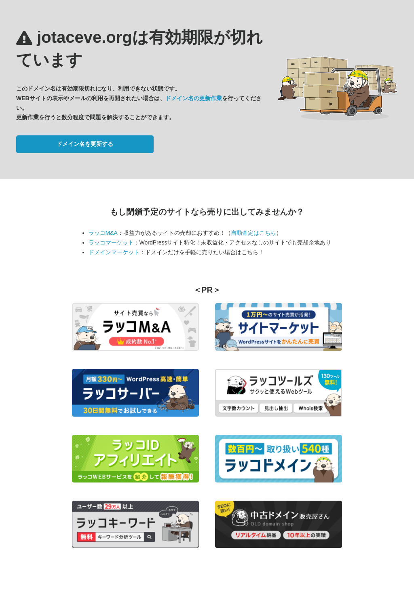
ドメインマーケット (114, 252)
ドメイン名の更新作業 (193, 98)
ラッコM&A (103, 233)
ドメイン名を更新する (85, 144)
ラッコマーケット (111, 242)
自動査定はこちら (253, 233)
